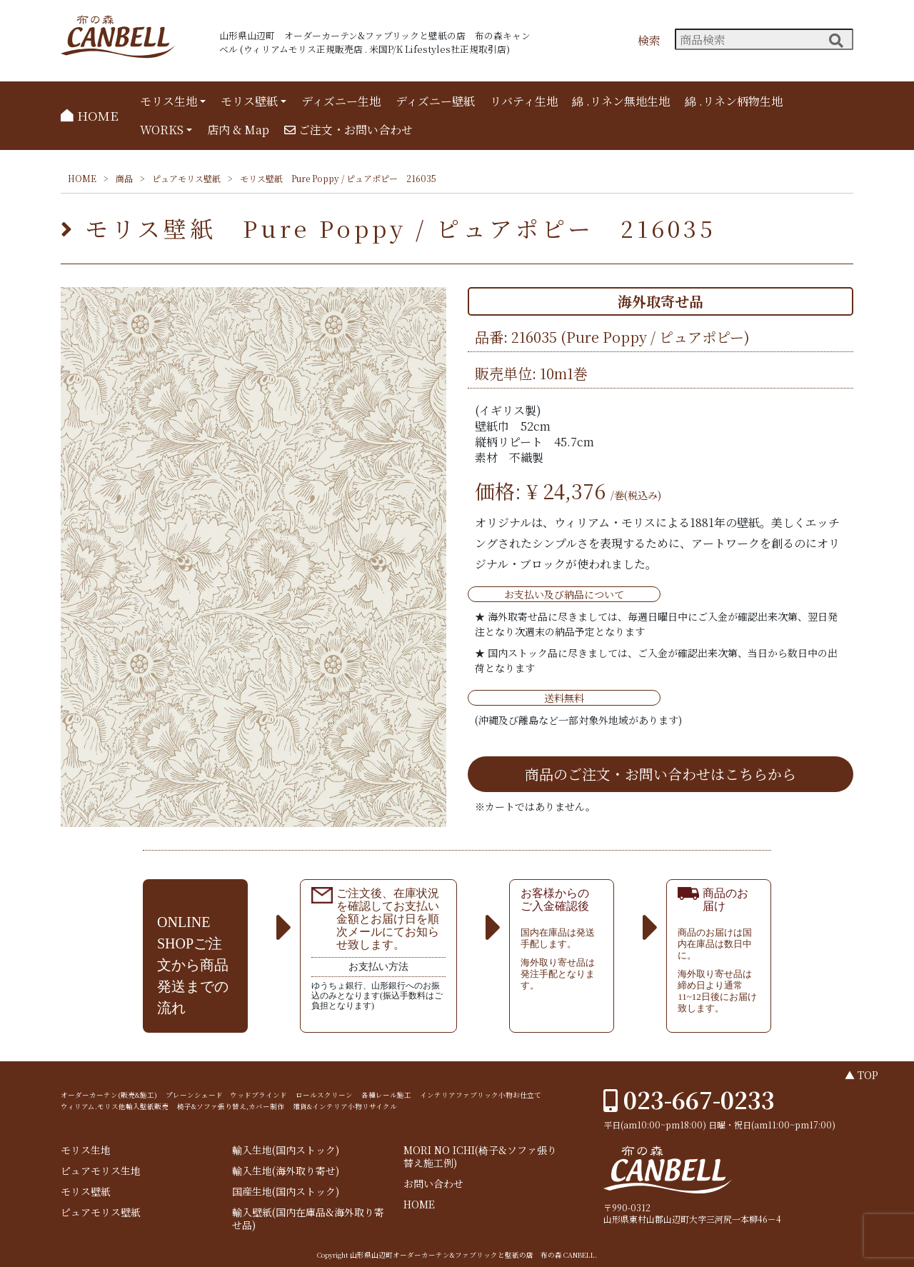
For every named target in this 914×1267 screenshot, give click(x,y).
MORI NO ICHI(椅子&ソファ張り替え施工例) (480, 1156)
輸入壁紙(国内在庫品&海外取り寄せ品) (308, 1219)
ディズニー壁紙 (435, 101)
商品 (124, 178)
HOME (90, 115)
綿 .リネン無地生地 (621, 101)
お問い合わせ (433, 1184)
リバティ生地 (524, 101)
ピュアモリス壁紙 (186, 178)
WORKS (162, 129)
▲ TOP (861, 1075)
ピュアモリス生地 (101, 1171)
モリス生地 (168, 101)
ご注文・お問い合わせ (348, 129)
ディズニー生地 (341, 101)
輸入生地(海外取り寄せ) (285, 1171)
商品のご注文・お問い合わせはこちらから (660, 773)
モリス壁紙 (249, 101)
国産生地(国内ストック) (285, 1191)
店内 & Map (238, 129)
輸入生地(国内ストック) (285, 1150)
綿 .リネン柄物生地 (734, 101)
